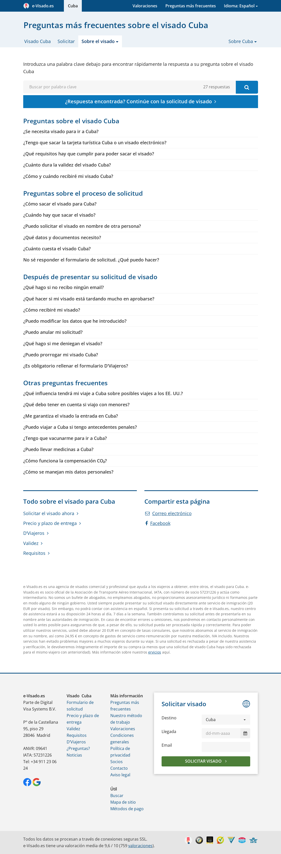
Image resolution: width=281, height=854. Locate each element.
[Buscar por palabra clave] (247, 87)
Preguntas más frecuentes (190, 6)
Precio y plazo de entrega (50, 523)
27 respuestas (216, 87)
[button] (226, 720)
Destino (169, 718)
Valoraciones (145, 6)
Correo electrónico (168, 513)
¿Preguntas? (78, 748)
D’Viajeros (33, 533)
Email (167, 745)
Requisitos (34, 553)
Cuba (73, 6)
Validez (30, 543)
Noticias (74, 755)
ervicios (154, 652)
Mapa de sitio (123, 802)
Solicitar (66, 41)
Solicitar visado (204, 761)
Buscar (116, 795)
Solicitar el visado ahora (48, 513)
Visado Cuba (37, 41)
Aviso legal (120, 775)
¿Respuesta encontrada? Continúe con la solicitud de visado (138, 101)
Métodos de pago (127, 808)
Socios (116, 761)
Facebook (157, 523)
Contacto (119, 768)
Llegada (169, 731)
